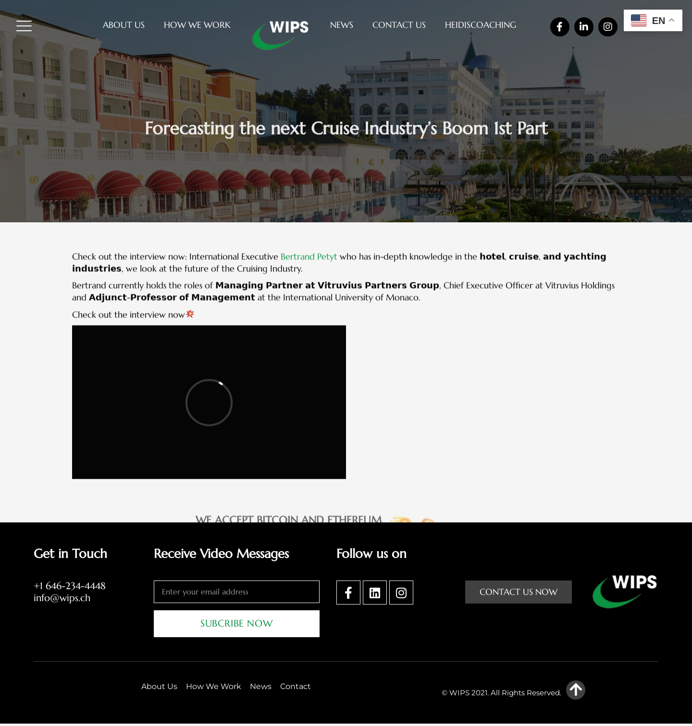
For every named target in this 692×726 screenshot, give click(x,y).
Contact (295, 688)
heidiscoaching (480, 24)
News (341, 24)
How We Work (197, 24)
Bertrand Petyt (309, 315)
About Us (124, 24)
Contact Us (399, 24)
